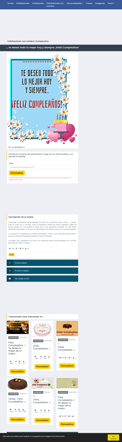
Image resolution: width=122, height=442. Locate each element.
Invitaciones (38, 3)
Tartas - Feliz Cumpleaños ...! (17, 400)
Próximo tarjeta (18, 270)
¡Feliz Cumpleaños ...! (41, 347)
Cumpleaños (42, 41)
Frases (89, 3)
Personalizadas (74, 3)
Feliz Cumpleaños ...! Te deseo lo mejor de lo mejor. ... (17, 348)
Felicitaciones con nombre (55, 4)
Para (11, 163)
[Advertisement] (61, 24)
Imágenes (100, 3)
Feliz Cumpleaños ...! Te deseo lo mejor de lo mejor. (66, 403)
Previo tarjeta (17, 263)
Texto (110, 3)
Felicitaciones (22, 3)
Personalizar (17, 371)
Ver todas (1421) (18, 278)
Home (10, 3)
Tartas (12, 254)
